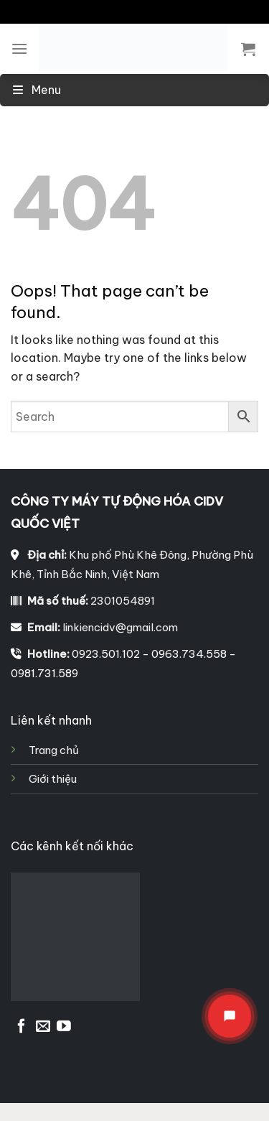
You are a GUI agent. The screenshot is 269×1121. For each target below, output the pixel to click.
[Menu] (19, 48)
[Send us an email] (43, 1027)
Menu (36, 90)
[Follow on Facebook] (21, 1027)
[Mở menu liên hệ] (229, 1016)
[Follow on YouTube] (64, 1027)
